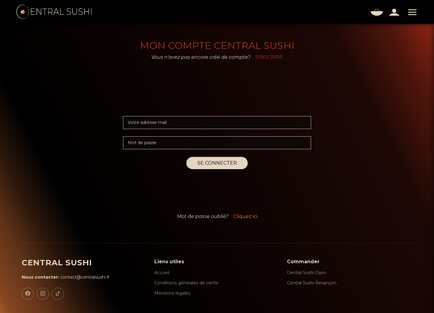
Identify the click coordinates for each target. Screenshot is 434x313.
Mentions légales (172, 293)
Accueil (161, 272)
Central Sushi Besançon (311, 283)
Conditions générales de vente (186, 283)
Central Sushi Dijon (306, 272)
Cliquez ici (245, 216)
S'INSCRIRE (269, 57)
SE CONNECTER (217, 163)
